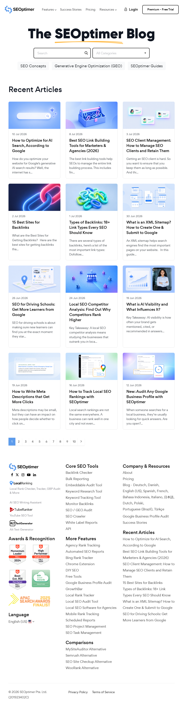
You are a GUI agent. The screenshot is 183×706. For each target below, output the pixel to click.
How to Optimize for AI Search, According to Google (32, 145)
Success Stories (71, 9)
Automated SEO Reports (85, 551)
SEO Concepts (33, 65)
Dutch (127, 503)
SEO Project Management (86, 626)
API (68, 529)
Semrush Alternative (81, 655)
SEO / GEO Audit (79, 510)
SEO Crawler (76, 516)
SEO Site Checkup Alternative (89, 661)
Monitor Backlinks (79, 504)
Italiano (156, 497)
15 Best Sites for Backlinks (26, 225)
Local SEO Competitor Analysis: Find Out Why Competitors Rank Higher (90, 312)
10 (74, 441)
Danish (153, 485)
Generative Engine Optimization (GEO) (88, 65)
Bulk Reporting (77, 479)
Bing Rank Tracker (79, 557)
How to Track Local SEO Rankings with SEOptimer (90, 397)
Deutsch (139, 485)
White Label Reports (81, 522)
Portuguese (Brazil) (137, 509)
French (162, 491)
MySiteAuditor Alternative (86, 649)
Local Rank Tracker (80, 595)
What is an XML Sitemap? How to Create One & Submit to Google (148, 227)
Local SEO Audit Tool (82, 601)
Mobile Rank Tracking (82, 614)
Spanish (149, 491)
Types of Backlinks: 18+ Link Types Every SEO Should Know (89, 227)
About (127, 472)
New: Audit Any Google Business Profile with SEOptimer (147, 397)
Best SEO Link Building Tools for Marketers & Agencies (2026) (89, 145)
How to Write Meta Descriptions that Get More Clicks (31, 397)
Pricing (90, 9)
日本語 (168, 497)
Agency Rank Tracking (83, 545)
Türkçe (159, 509)
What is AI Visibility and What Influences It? (147, 307)
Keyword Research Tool (84, 491)
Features (48, 9)
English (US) (132, 491)
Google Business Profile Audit (89, 582)
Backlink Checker (79, 472)
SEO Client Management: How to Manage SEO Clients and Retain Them (148, 145)
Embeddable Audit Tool (84, 485)
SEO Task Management (83, 632)
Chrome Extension (80, 564)
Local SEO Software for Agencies (91, 607)
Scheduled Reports (80, 620)
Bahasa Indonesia (136, 497)
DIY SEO (72, 570)
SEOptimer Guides (147, 65)
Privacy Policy (78, 692)
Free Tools (74, 576)
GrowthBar (74, 589)
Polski (138, 503)
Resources (107, 9)
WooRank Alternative (82, 668)
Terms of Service (103, 692)
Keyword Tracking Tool (83, 497)
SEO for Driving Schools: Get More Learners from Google (33, 309)
